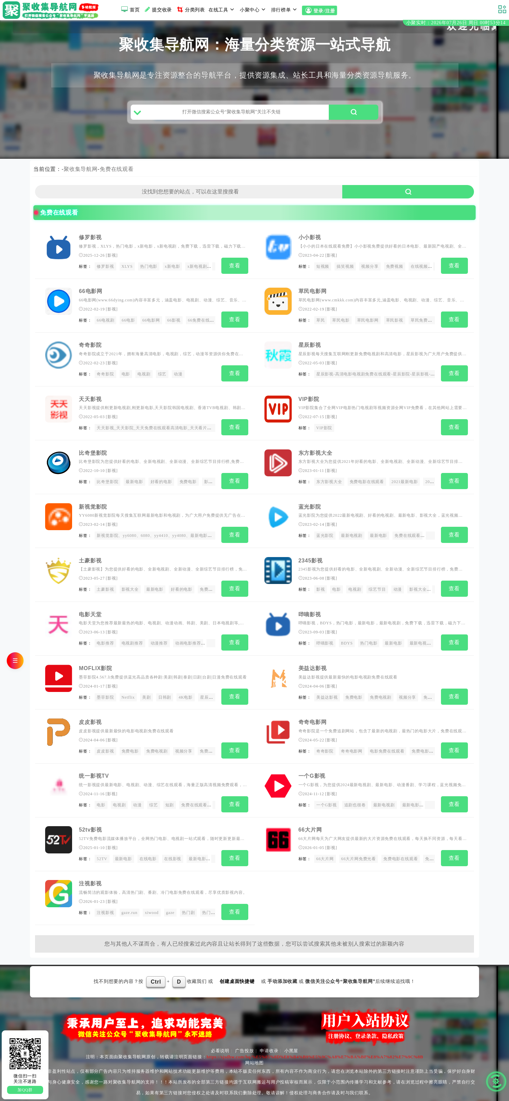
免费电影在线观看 (367, 481)
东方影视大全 (315, 452)
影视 (111, 258)
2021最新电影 (404, 481)
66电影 (128, 322)
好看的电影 (161, 481)
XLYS (127, 269)
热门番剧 (210, 905)
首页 (129, 9)
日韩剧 (164, 693)
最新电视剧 (351, 534)
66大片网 (310, 823)
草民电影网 (312, 293)
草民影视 (394, 322)
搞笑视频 (345, 269)
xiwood (152, 905)
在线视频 (419, 269)
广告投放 (244, 1042)
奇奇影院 (90, 346)
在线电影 (148, 852)
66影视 (174, 322)
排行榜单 (285, 9)
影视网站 (212, 481)
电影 (126, 375)
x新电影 (172, 269)
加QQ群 (25, 1090)
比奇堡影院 (93, 452)
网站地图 (254, 1054)
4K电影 (186, 693)
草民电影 (340, 322)
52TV (102, 852)
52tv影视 (90, 823)
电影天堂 (90, 611)
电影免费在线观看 (387, 746)
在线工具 (222, 9)
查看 (235, 268)
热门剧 (188, 905)
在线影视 (172, 852)
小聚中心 (253, 9)
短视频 (322, 269)
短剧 (169, 799)
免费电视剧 (380, 693)
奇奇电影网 (312, 717)
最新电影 (134, 481)
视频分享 (369, 269)
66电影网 (90, 293)
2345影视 (310, 558)
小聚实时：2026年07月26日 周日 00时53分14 (456, 23)
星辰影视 (309, 346)
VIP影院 (308, 399)
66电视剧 (105, 322)
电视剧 (143, 375)
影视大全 (130, 587)
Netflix (128, 693)
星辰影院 (208, 693)
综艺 (162, 375)
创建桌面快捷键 (237, 973)
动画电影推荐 (188, 640)
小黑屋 (291, 1042)
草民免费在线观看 (428, 322)
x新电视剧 (197, 269)
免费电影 (188, 481)
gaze (170, 905)
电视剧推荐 (132, 640)
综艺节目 (377, 587)
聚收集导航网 (81, 172)
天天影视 (90, 399)
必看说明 (220, 1042)
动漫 (178, 375)
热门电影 (148, 269)
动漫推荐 (159, 640)
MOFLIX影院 (95, 664)
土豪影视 (90, 558)
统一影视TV (94, 770)
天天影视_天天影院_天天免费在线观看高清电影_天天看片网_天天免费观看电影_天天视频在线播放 (191, 428)
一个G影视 (311, 770)
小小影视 (309, 240)
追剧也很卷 (355, 799)
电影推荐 (105, 640)
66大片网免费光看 (358, 852)
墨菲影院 (105, 693)
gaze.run (129, 905)
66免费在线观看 (203, 322)
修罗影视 (90, 240)
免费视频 (394, 269)
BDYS (347, 640)
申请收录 (269, 1042)
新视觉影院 (93, 505)
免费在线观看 (117, 172)
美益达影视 (312, 664)
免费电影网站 (425, 746)
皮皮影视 (90, 717)
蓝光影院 (309, 505)
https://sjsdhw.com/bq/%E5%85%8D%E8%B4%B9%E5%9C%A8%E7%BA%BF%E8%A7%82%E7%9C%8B (314, 1048)
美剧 (146, 693)
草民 (320, 322)
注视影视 (90, 876)
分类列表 (190, 9)
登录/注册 (319, 10)
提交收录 (157, 9)
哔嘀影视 (309, 611)
